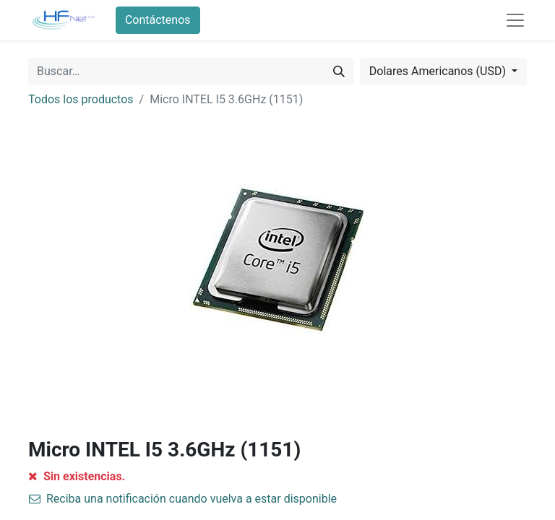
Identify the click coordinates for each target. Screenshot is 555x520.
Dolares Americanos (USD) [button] (439, 71)
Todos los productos (81, 99)
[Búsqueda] (339, 71)
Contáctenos (158, 20)
